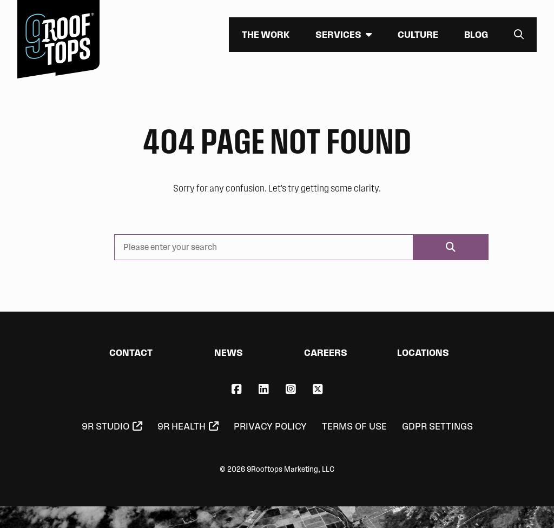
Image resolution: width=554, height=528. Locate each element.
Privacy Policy (270, 426)
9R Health (181, 426)
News (228, 352)
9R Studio (105, 426)
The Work (265, 34)
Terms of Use (354, 426)
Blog (476, 34)
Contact (131, 352)
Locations (423, 352)
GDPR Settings (437, 426)
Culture (418, 34)
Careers (325, 352)
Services (338, 34)
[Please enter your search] (263, 247)
